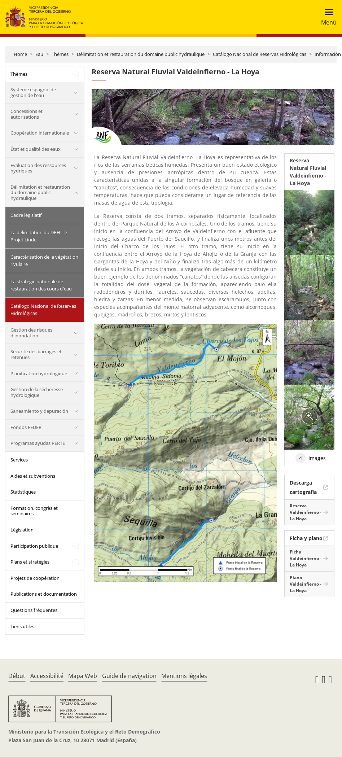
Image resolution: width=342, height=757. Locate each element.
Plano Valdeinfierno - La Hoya (305, 584)
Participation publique (34, 546)
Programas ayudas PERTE (37, 443)
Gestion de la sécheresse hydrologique (36, 392)
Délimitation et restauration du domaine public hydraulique (141, 54)
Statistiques (23, 492)
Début (16, 676)
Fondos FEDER (25, 427)
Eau (39, 54)
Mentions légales (184, 676)
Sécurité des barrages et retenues (36, 354)
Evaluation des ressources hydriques (38, 168)
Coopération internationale (39, 133)
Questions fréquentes (33, 610)
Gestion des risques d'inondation (31, 333)
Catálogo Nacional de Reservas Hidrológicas (259, 54)
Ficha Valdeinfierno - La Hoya (305, 558)
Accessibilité (46, 676)
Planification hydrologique (38, 373)
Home (20, 54)
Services (19, 459)
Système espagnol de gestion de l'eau (33, 92)
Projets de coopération (35, 578)
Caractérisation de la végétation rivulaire (44, 260)
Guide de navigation (129, 676)
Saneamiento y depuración (39, 411)
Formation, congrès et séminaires (34, 511)
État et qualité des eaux (35, 149)
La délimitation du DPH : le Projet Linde (38, 236)
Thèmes (60, 54)
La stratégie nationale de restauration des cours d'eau (41, 285)
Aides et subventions (32, 476)
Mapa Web (82, 676)
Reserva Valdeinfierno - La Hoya (305, 512)
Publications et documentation (43, 594)
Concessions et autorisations (26, 114)
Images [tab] (310, 458)
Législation (22, 529)
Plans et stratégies (29, 562)
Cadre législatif (25, 215)
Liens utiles (22, 626)
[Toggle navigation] (326, 17)
